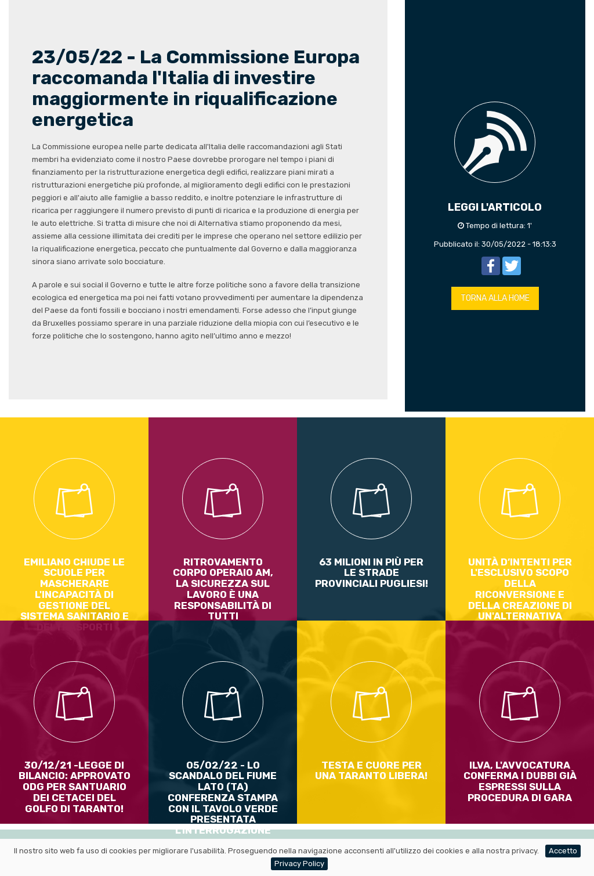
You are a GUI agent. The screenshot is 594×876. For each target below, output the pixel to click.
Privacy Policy (299, 863)
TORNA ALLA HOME (495, 298)
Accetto (563, 850)
